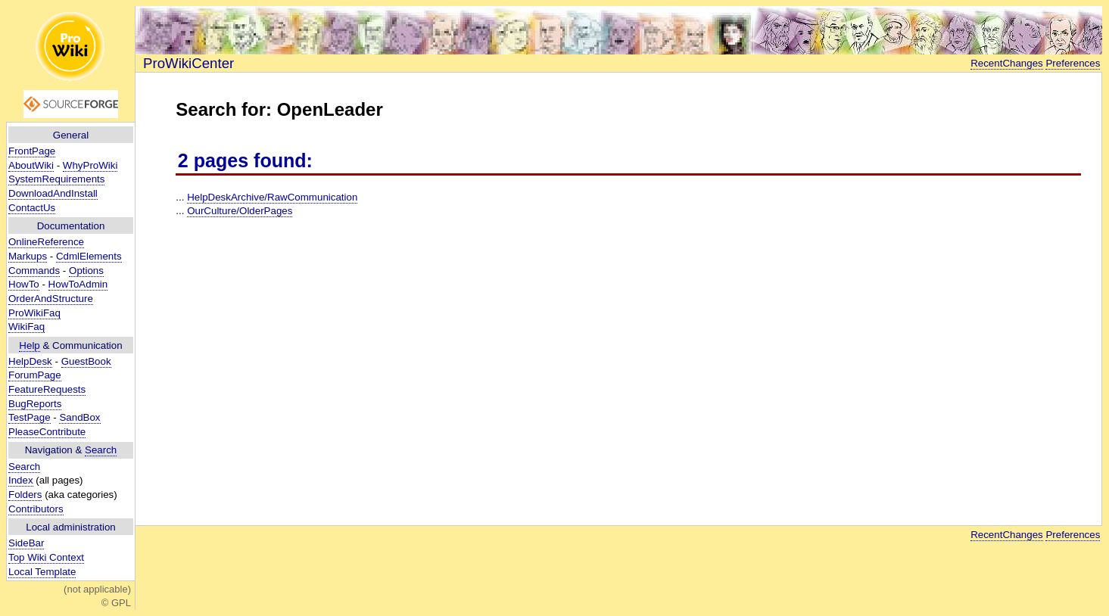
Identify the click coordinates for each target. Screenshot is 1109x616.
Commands (34, 270)
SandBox (79, 417)
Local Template (42, 571)
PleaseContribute (47, 431)
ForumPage (34, 375)
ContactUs (31, 207)
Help (29, 345)
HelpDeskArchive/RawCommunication (272, 197)
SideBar (26, 543)
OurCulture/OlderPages (239, 210)
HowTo (23, 284)
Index (20, 480)
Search (101, 450)
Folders (25, 494)
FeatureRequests (47, 389)
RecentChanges (1006, 63)
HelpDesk (30, 361)
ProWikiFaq (34, 313)
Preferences (1072, 63)
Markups (27, 256)
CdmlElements (89, 256)
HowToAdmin (78, 284)
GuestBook (86, 361)
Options (86, 270)
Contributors (36, 509)
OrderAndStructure (50, 298)
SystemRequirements (56, 179)
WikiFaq (26, 326)
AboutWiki (31, 165)
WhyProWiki (90, 165)
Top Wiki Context (46, 557)
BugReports (34, 403)
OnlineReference (46, 241)
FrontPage (31, 151)
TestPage (29, 417)
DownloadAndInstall (53, 193)
